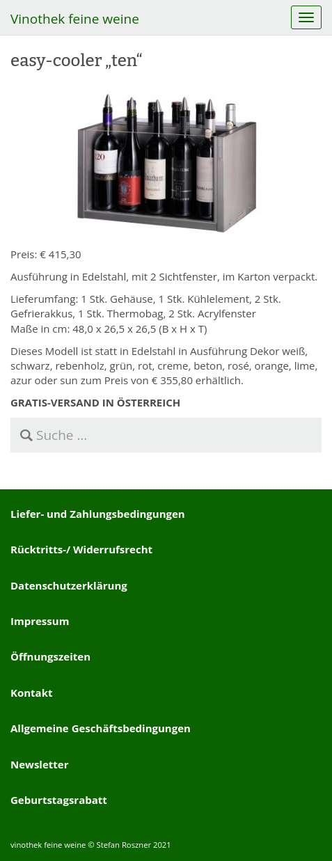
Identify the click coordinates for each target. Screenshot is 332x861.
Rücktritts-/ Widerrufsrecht (81, 549)
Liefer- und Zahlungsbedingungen (97, 514)
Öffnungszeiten (50, 656)
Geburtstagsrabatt (58, 800)
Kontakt (31, 693)
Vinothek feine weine (74, 19)
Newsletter (39, 764)
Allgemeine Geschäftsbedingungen (100, 728)
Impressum (39, 621)
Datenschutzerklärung (68, 585)
